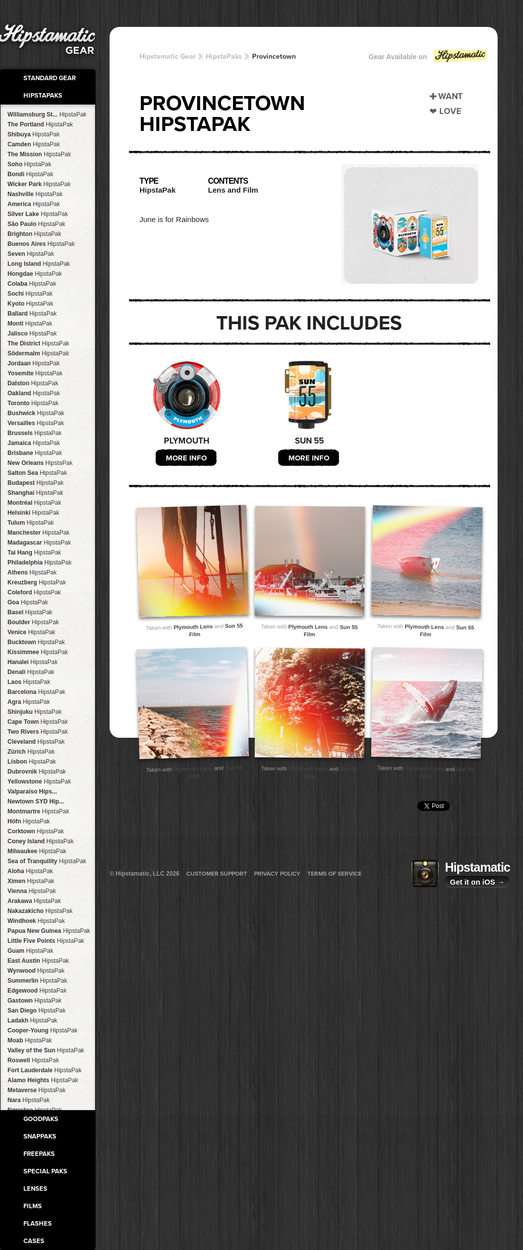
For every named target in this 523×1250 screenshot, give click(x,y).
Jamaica (33, 443)
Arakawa (34, 901)
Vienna (31, 891)
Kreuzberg (36, 582)
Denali (30, 672)
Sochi (30, 293)
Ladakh (32, 1020)
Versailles (35, 423)
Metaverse (36, 1090)
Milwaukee (36, 851)
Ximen (30, 881)
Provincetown (274, 56)
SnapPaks (39, 1136)
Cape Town (37, 721)
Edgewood (37, 990)
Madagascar (39, 542)
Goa (27, 602)
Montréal (34, 502)
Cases (33, 1241)
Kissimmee (37, 652)
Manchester (38, 532)
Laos (28, 682)
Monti (29, 323)
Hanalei (32, 662)
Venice (31, 632)
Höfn (28, 821)
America (33, 204)
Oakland (33, 393)
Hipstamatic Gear (167, 56)
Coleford (34, 592)
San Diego (36, 1010)
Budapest (35, 482)
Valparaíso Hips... (32, 791)
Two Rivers (37, 731)
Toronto (32, 403)
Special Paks (45, 1171)
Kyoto (30, 303)
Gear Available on (428, 59)
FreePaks (39, 1154)
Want (450, 96)
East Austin (38, 960)
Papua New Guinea (48, 930)
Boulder (33, 622)
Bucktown (36, 642)
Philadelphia (39, 562)
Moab (29, 1040)
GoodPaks (40, 1119)
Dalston (32, 383)
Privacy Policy (277, 873)
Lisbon (31, 761)
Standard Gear (49, 78)
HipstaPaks (42, 96)
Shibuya (33, 134)
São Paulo (36, 224)
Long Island (38, 263)
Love (450, 111)
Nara (28, 1100)
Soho (29, 164)
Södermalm (38, 353)
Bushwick (35, 413)
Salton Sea (37, 472)
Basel (29, 612)
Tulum (30, 522)
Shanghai (35, 492)
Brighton (34, 233)
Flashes (37, 1224)
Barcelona (36, 691)
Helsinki (33, 512)
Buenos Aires (41, 243)
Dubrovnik (36, 771)
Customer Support (216, 873)
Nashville (35, 194)
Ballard (32, 313)
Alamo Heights (42, 1080)
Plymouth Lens (193, 626)
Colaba (31, 283)
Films (32, 1206)
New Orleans (40, 462)
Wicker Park (39, 184)
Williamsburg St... (47, 114)
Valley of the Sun (45, 1050)
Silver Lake (37, 214)
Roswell (33, 1060)
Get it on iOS (477, 882)
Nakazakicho (40, 911)
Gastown (34, 1000)
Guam (30, 950)
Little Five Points (45, 940)
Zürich (31, 751)
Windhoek (36, 920)
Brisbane (34, 453)
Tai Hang (34, 552)
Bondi (30, 174)
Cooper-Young (42, 1030)
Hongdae (34, 273)
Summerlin (37, 980)
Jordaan (33, 363)
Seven (30, 253)
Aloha (30, 871)
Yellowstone (39, 781)
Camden (33, 144)
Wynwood (35, 970)
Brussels (34, 433)
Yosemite (35, 373)
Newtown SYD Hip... (35, 801)
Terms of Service (334, 873)
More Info (186, 458)
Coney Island (40, 841)
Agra (28, 701)
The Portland (40, 124)
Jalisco (32, 333)
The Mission (39, 154)
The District (38, 343)
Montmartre (38, 811)
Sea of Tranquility (46, 861)
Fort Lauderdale (44, 1070)
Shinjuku (34, 711)
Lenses (35, 1189)
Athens (32, 572)
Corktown (35, 831)
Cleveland (36, 741)
